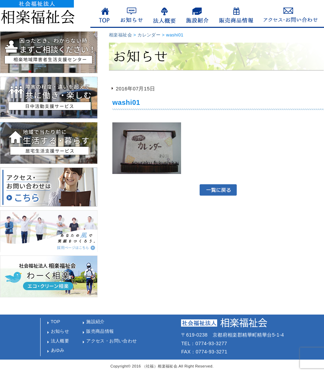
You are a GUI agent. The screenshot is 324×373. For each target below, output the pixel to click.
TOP (55, 321)
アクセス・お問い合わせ (111, 340)
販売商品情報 (100, 331)
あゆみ (58, 350)
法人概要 (60, 340)
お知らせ (60, 331)
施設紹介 (95, 321)
